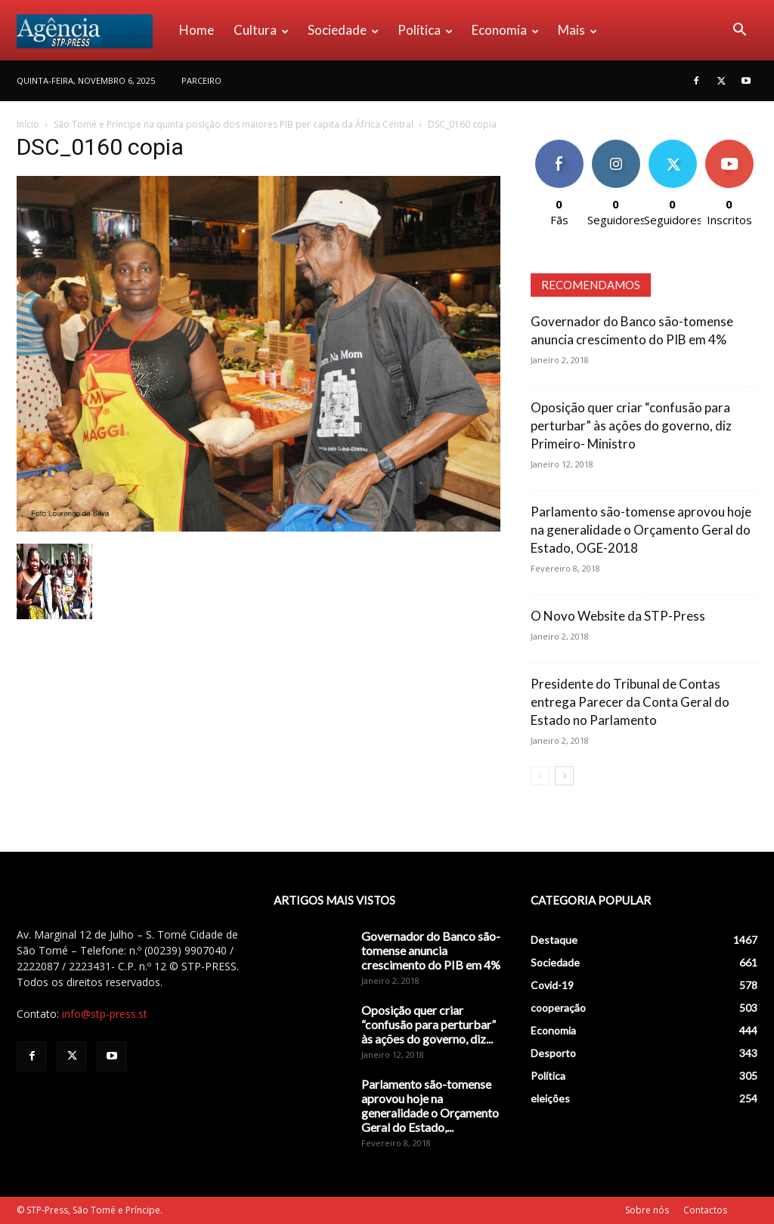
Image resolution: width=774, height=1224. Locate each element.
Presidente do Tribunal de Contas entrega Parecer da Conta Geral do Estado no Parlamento (630, 702)
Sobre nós (647, 1210)
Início (28, 124)
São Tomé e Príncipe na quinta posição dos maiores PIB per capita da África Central (233, 124)
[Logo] (93, 30)
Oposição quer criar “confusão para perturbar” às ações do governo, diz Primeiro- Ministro (631, 425)
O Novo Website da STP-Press (618, 616)
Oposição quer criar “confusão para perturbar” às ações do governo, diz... (428, 1024)
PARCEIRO (201, 80)
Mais (577, 30)
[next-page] (564, 775)
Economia (505, 30)
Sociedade (343, 30)
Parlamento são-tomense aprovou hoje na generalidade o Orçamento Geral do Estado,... (430, 1105)
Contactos (705, 1210)
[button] (739, 31)
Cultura (261, 30)
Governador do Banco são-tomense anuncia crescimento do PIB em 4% (430, 950)
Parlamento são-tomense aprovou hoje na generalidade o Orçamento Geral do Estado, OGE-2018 (641, 530)
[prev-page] (540, 775)
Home (196, 30)
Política (425, 30)
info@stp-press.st (104, 1014)
